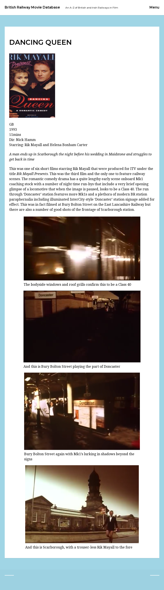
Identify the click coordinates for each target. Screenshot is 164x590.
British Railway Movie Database (32, 7)
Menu (154, 7)
